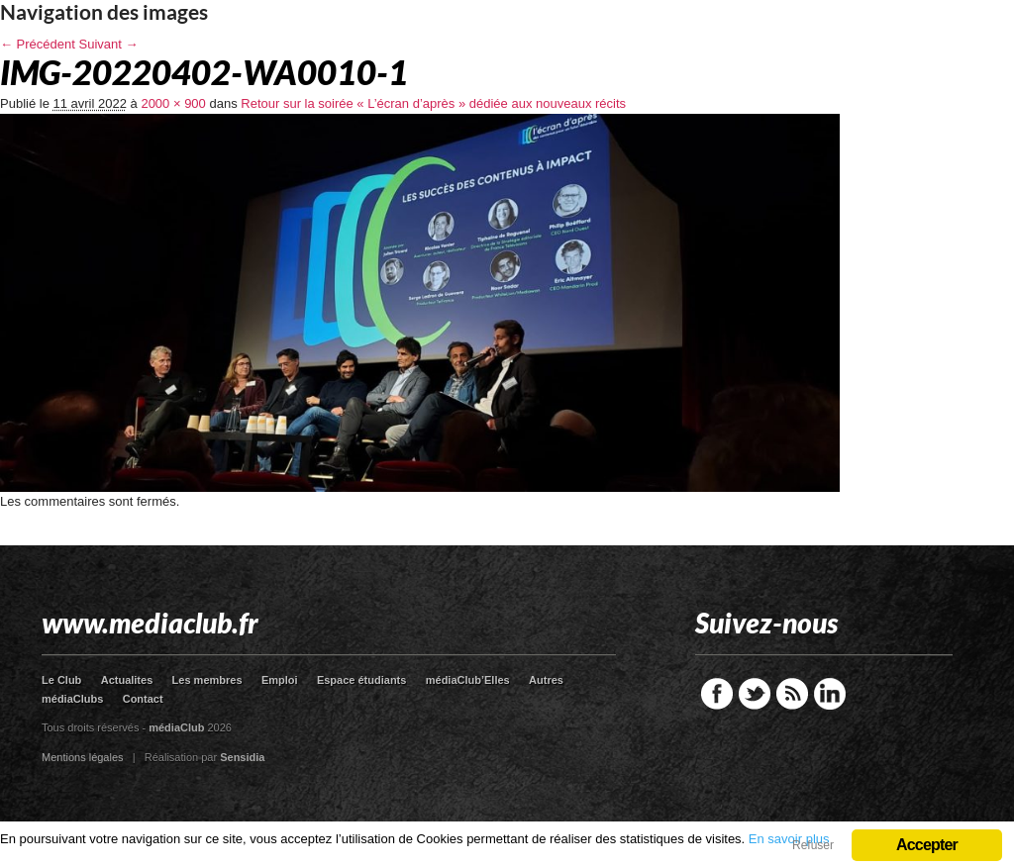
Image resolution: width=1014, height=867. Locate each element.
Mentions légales (83, 757)
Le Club (61, 680)
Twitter (754, 694)
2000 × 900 (173, 103)
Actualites (127, 680)
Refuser (813, 845)
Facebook (717, 694)
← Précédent (37, 44)
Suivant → (109, 44)
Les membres (207, 680)
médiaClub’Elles (468, 680)
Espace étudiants (361, 680)
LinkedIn (830, 694)
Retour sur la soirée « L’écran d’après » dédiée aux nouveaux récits (433, 103)
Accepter (927, 844)
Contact (143, 699)
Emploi (279, 680)
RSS (792, 694)
